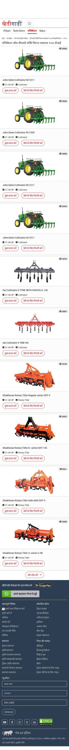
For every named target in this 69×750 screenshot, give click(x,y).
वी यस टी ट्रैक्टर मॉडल (21, 38)
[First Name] (34, 684)
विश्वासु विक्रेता (43, 650)
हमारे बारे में (7, 613)
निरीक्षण (6, 30)
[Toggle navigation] (29, 23)
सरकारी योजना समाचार (12, 667)
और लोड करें (32, 574)
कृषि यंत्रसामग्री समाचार (12, 659)
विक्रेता (42, 30)
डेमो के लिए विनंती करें (33, 90)
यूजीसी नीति (20, 742)
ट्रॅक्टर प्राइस (42, 608)
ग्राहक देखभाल (43, 635)
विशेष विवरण (19, 30)
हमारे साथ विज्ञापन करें (13, 608)
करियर (5, 617)
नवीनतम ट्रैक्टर (43, 617)
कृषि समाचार (7, 650)
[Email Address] (34, 703)
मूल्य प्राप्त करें (10, 90)
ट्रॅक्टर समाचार (8, 645)
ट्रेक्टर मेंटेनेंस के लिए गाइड (48, 672)
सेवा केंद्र (40, 630)
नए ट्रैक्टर (9, 38)
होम (3, 38)
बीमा (39, 663)
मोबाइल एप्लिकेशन (10, 626)
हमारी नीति (10, 742)
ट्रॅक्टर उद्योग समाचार (10, 663)
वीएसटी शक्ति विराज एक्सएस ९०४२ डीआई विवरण (45, 38)
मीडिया (5, 635)
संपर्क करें (6, 621)
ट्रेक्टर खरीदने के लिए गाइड (48, 667)
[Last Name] (34, 693)
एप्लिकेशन (32, 30)
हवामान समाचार (9, 672)
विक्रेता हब (41, 654)
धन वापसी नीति (9, 630)
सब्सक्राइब (8, 712)
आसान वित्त (42, 626)
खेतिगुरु (40, 645)
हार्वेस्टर (40, 621)
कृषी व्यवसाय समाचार (11, 654)
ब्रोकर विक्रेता (42, 659)
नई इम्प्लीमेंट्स (43, 613)
